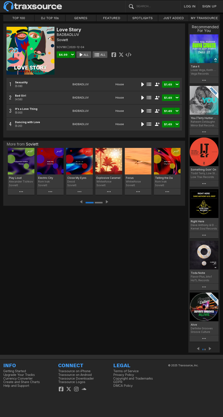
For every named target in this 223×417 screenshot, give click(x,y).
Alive (194, 324)
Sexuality (21, 82)
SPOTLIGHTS (142, 18)
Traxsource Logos (71, 382)
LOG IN (190, 6)
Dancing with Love (27, 122)
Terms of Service (126, 371)
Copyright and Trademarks (133, 378)
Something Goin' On (203, 169)
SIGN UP (209, 6)
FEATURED (111, 18)
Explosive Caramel (108, 177)
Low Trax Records (202, 177)
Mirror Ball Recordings (204, 125)
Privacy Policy (123, 375)
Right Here (197, 221)
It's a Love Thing (26, 109)
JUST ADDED (173, 18)
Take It (195, 66)
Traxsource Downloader (76, 378)
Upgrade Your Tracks (19, 375)
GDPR (117, 382)
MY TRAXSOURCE (204, 18)
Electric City (45, 177)
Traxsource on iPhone (74, 371)
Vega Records (200, 73)
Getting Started (14, 371)
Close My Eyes (76, 177)
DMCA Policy (123, 386)
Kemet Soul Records (204, 228)
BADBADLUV (68, 34)
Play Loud (15, 177)
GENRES (80, 18)
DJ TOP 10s (50, 18)
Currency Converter (18, 378)
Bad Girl (20, 95)
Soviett (62, 40)
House (119, 84)
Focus (130, 177)
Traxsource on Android (75, 375)
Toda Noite (198, 273)
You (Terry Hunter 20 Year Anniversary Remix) (204, 118)
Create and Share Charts (21, 382)
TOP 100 (18, 18)
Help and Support (16, 386)
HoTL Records (200, 280)
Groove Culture (200, 331)
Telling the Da (164, 177)
